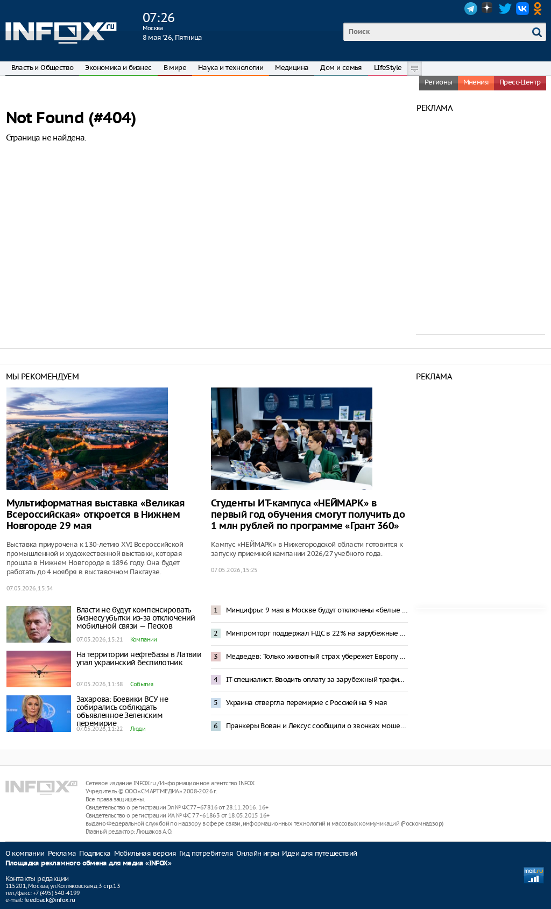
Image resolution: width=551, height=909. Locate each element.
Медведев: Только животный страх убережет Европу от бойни (317, 656)
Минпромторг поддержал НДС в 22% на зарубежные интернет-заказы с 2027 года (317, 633)
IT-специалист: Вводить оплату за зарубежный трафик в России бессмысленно (317, 679)
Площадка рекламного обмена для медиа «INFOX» (88, 863)
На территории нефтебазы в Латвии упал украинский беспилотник (139, 658)
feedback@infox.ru (49, 900)
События (141, 684)
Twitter (505, 8)
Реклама (62, 853)
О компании (25, 853)
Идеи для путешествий (319, 853)
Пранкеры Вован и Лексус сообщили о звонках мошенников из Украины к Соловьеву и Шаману (317, 726)
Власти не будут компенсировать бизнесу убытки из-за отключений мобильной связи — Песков (135, 618)
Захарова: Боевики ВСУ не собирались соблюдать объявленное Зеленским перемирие (122, 711)
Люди (138, 728)
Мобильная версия (145, 853)
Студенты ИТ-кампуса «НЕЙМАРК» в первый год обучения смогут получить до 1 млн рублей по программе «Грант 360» (308, 515)
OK (539, 8)
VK (522, 8)
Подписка (94, 853)
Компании (143, 639)
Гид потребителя (206, 853)
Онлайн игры (257, 853)
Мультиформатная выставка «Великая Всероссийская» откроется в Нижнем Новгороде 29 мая (95, 515)
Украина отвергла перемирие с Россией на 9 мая (306, 703)
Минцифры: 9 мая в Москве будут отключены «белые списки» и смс (317, 610)
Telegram (470, 8)
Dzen (488, 8)
